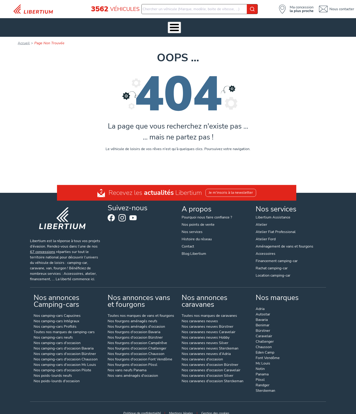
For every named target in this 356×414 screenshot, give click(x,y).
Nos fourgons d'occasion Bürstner (135, 331)
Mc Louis (263, 357)
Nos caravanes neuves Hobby (206, 331)
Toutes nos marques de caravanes (209, 309)
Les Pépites (58, 24)
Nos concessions (271, 24)
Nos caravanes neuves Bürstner (207, 320)
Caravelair (264, 329)
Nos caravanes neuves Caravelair (208, 325)
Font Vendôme (268, 351)
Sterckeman (265, 384)
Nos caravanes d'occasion (202, 352)
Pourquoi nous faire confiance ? (207, 210)
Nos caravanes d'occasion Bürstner (210, 358)
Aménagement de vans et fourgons (284, 239)
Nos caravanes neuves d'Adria (206, 347)
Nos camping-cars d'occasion (57, 336)
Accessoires (137, 24)
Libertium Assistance (273, 210)
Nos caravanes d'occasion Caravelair (211, 363)
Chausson (264, 340)
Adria (260, 302)
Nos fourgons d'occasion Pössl (132, 358)
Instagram (122, 210)
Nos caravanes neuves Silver (205, 336)
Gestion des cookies (215, 406)
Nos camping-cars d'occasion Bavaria (64, 342)
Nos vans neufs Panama (127, 363)
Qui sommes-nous (210, 24)
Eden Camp (265, 346)
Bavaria (262, 313)
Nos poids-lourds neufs (53, 369)
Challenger (265, 335)
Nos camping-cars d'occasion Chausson (66, 352)
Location (180, 24)
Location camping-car (273, 268)
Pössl (260, 373)
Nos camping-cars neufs (53, 331)
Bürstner (263, 324)
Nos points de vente (198, 217)
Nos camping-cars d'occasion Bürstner (65, 347)
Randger (262, 378)
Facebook (111, 210)
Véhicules (82, 24)
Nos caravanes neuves (200, 314)
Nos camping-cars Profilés (55, 320)
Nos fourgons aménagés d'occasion (136, 320)
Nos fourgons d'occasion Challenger (137, 342)
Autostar (263, 307)
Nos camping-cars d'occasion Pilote (62, 363)
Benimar (262, 318)
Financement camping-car (277, 253)
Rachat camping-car (272, 261)
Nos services (108, 24)
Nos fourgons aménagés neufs (132, 314)
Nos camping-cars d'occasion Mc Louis (65, 358)
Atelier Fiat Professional (276, 224)
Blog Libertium (194, 246)
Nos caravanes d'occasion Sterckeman (212, 374)
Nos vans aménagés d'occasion (133, 369)
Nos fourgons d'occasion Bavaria (134, 325)
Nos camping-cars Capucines (57, 309)
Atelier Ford (266, 232)
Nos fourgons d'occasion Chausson (136, 347)
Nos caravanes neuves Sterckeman (210, 342)
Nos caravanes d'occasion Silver (207, 369)
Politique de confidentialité (142, 406)
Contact (299, 24)
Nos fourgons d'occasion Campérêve (137, 336)
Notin (260, 362)
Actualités (240, 24)
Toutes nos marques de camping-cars (64, 325)
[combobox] (199, 9)
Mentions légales (181, 406)
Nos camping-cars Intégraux (56, 314)
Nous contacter (341, 9)
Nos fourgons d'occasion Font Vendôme (140, 352)
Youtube (133, 212)
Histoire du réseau (197, 232)
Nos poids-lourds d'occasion (57, 374)
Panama (262, 367)
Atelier (160, 24)
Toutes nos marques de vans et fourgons (141, 309)
